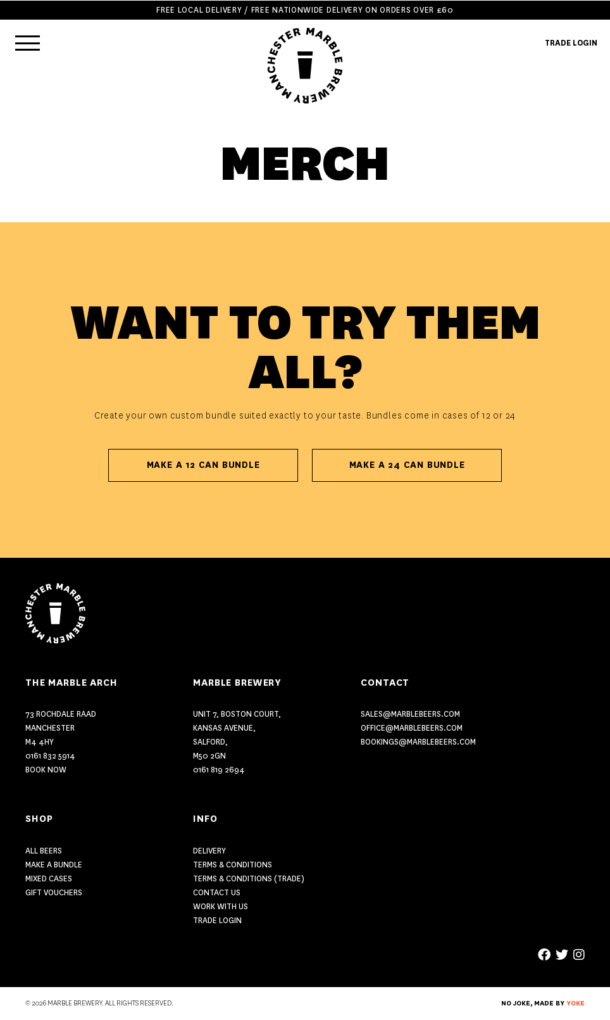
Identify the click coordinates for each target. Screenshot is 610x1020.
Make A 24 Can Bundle (407, 465)
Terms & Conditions (232, 864)
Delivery (209, 850)
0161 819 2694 (219, 769)
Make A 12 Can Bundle (203, 465)
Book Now (45, 769)
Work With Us (220, 906)
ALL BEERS (43, 850)
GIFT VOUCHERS (53, 892)
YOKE (575, 1003)
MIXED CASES (48, 878)
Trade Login (217, 920)
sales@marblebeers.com (410, 713)
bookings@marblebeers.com (418, 741)
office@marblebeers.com (412, 727)
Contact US (216, 892)
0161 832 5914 (50, 755)
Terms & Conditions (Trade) (248, 878)
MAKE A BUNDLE (53, 864)
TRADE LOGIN (571, 42)
